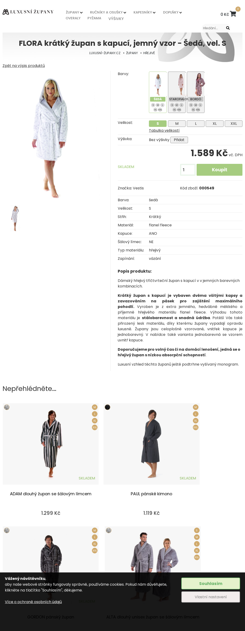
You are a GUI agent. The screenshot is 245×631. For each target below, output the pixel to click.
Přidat (179, 139)
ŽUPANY (71, 13)
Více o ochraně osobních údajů (33, 602)
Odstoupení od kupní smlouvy (88, 568)
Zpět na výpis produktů (24, 65)
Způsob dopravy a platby (84, 560)
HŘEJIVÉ (150, 53)
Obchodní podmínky (80, 552)
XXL (234, 123)
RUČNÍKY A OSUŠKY (98, 13)
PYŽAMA (87, 18)
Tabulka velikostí (164, 130)
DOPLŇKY (148, 13)
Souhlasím (210, 583)
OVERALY (72, 18)
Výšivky (126, 552)
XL (215, 123)
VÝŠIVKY (101, 18)
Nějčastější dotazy (135, 568)
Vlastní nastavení (211, 597)
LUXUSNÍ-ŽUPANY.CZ (104, 53)
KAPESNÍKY (127, 13)
